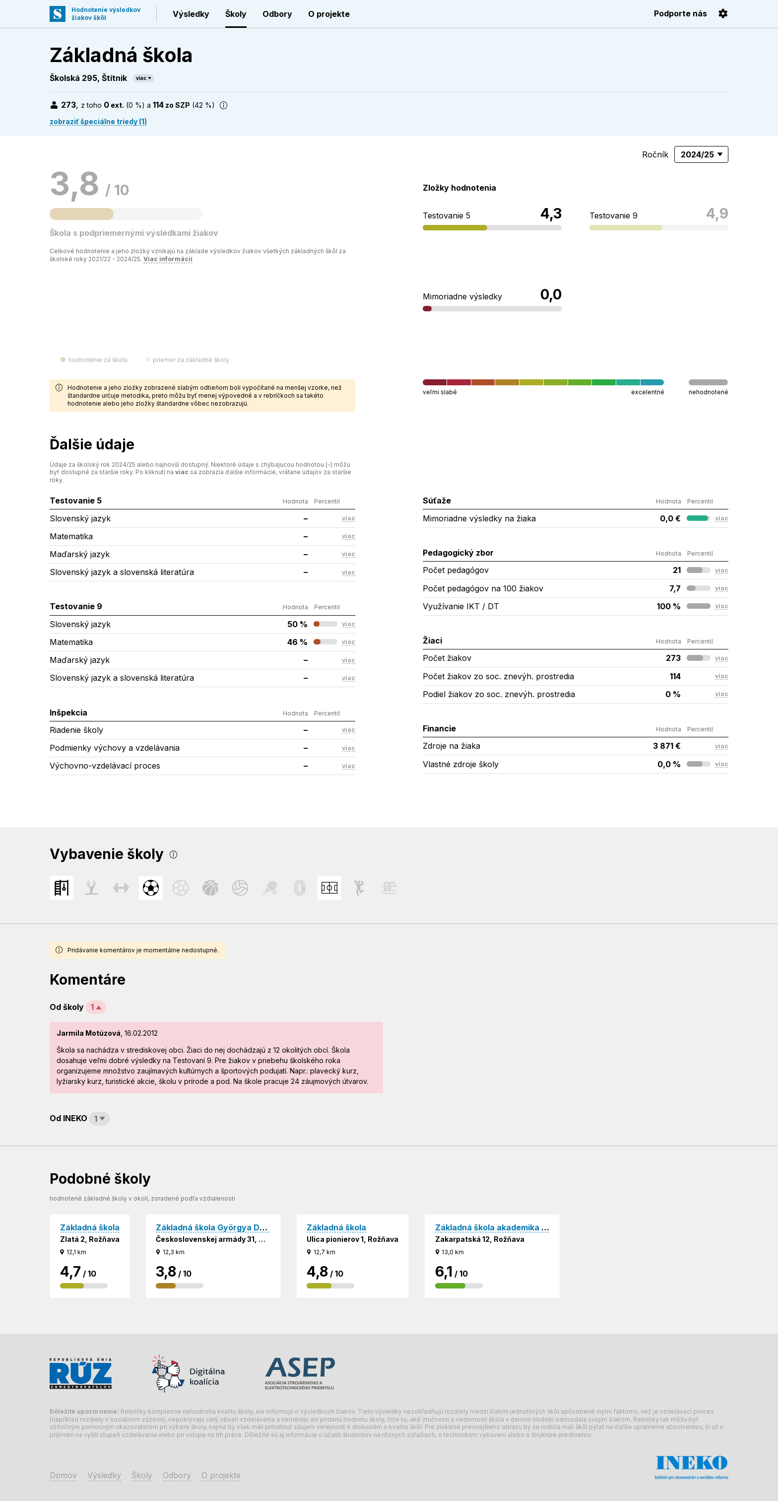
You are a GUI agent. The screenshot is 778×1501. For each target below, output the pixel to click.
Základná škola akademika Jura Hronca (513, 1227)
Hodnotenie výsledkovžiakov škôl (105, 13)
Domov (63, 1475)
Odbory (277, 14)
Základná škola (90, 1227)
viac (141, 78)
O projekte (329, 14)
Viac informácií (168, 259)
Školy (236, 14)
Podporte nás (680, 13)
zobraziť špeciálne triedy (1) (98, 121)
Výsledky (191, 14)
